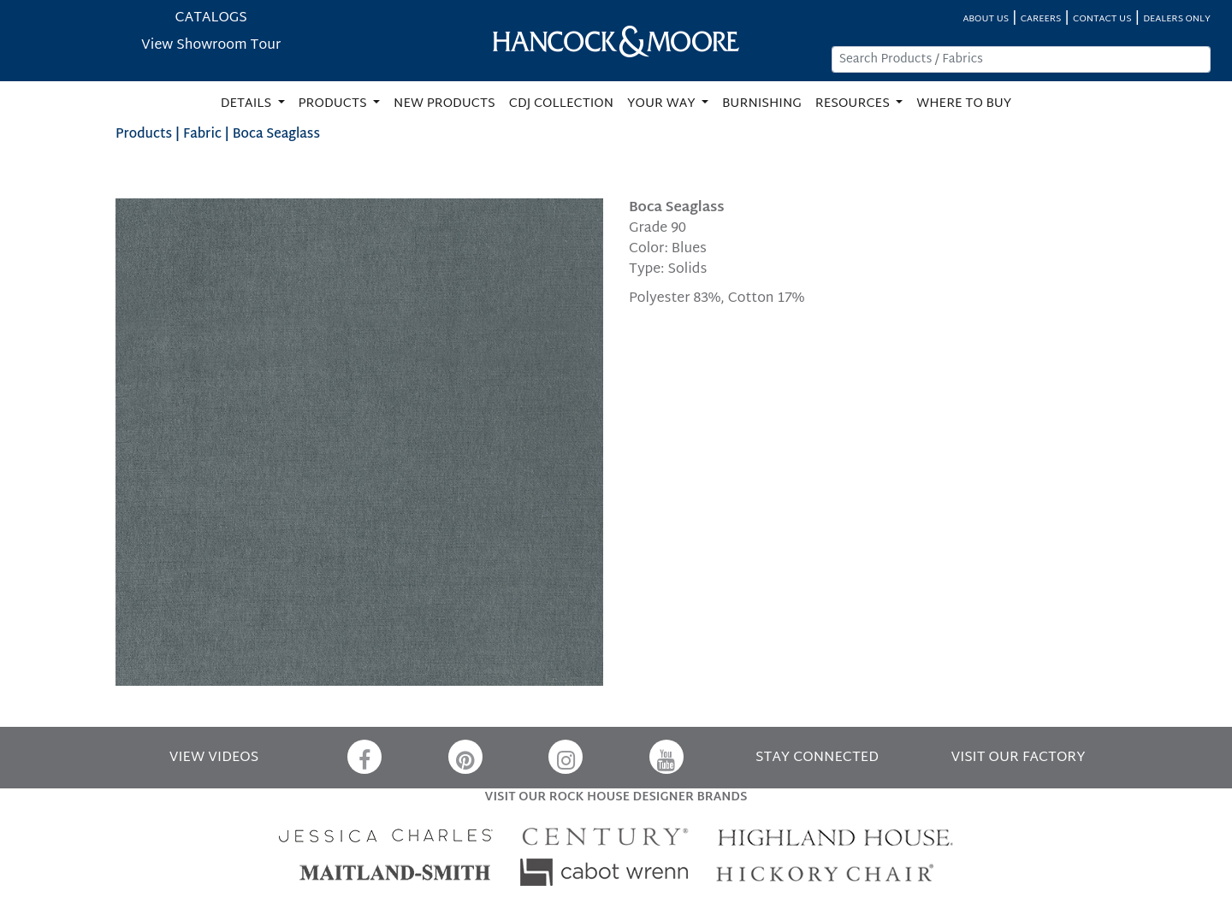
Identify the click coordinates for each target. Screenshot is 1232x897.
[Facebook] (364, 757)
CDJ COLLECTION (561, 103)
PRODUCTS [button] (334, 103)
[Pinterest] (465, 757)
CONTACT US (1102, 19)
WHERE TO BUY (963, 103)
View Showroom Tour (211, 45)
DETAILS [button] (248, 103)
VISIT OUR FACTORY (1018, 758)
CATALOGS (211, 18)
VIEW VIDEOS (213, 758)
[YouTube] (666, 757)
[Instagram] (565, 757)
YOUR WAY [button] (662, 103)
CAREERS (1041, 19)
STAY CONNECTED (817, 758)
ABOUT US (985, 19)
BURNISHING (762, 103)
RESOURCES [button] (854, 103)
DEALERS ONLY (1177, 19)
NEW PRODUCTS (444, 103)
